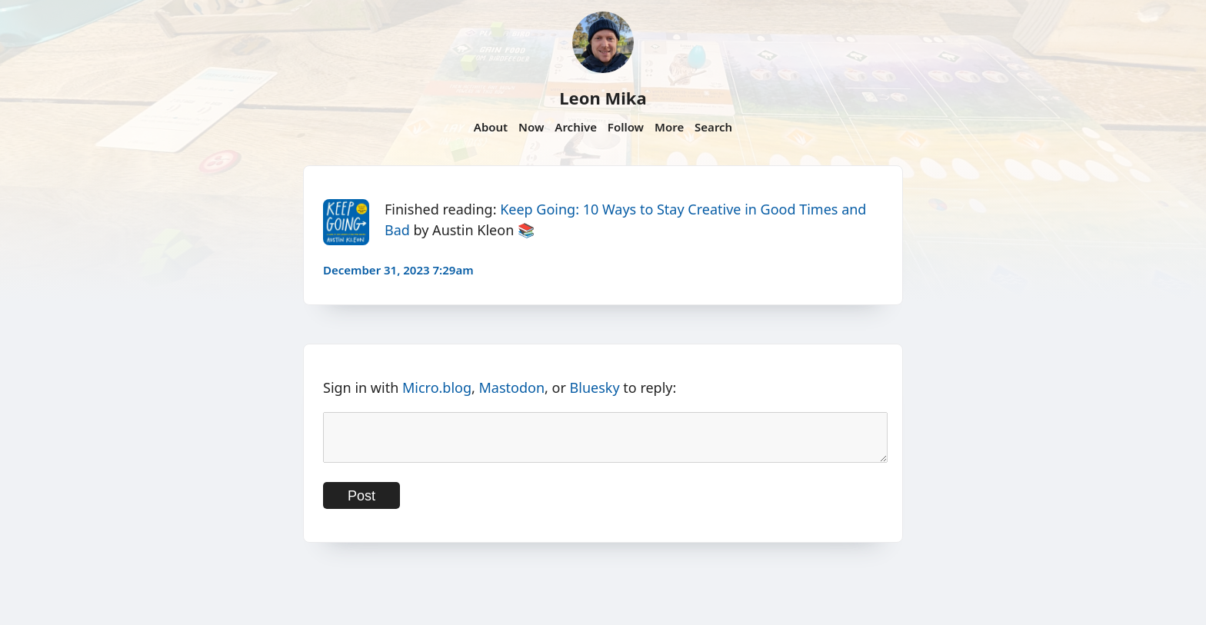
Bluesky (595, 387)
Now (531, 127)
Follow (626, 127)
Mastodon (512, 387)
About (491, 127)
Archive (576, 127)
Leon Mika (602, 97)
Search (713, 127)
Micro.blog (436, 387)
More (669, 127)
